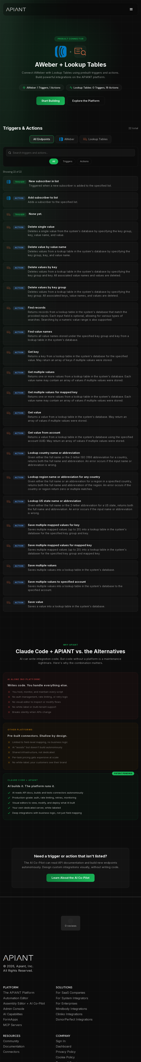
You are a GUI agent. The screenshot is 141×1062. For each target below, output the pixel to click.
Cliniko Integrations (69, 999)
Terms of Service (68, 1048)
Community (11, 1026)
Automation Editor (15, 983)
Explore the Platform (86, 100)
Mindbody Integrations (71, 994)
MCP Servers (12, 1010)
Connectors (11, 1037)
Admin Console (13, 994)
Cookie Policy (65, 1042)
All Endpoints (41, 139)
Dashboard (63, 1032)
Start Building (50, 100)
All (53, 161)
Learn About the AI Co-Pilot (70, 877)
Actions (84, 161)
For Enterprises (66, 989)
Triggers (67, 161)
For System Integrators (72, 983)
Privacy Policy (66, 1037)
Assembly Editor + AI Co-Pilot (24, 989)
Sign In (61, 1026)
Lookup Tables (95, 139)
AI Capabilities (13, 999)
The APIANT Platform (18, 978)
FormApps (10, 1005)
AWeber (66, 139)
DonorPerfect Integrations (74, 1005)
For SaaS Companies (70, 978)
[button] (131, 9)
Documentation (13, 1032)
